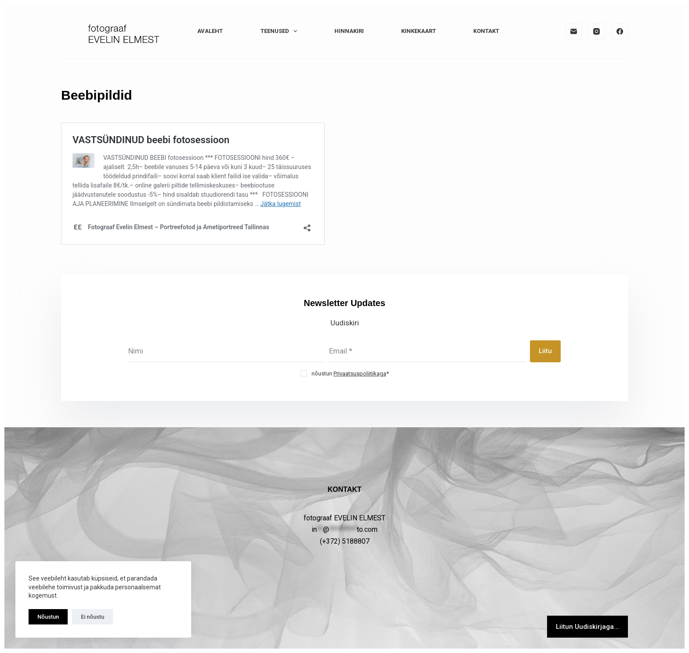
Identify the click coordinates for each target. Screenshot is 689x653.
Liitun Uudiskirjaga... (587, 627)
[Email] (574, 31)
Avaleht (210, 31)
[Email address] (427, 351)
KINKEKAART (418, 31)
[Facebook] (620, 31)
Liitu (545, 351)
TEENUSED (281, 31)
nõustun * (350, 373)
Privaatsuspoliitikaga (360, 373)
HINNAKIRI (349, 31)
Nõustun (48, 616)
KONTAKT (486, 31)
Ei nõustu (92, 616)
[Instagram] (596, 31)
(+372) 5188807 (345, 541)
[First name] (226, 351)
